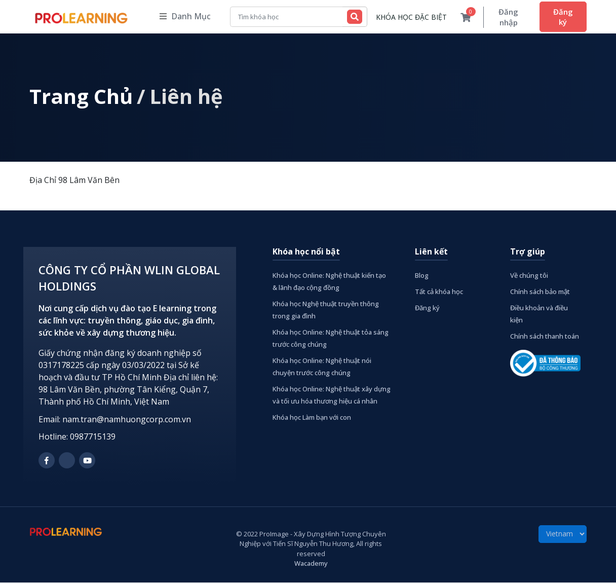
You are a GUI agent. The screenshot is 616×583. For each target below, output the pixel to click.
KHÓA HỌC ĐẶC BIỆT (406, 17)
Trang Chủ (81, 97)
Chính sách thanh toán (544, 336)
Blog (422, 275)
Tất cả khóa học (439, 292)
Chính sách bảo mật (540, 292)
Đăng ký (562, 17)
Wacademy (311, 563)
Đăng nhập (505, 17)
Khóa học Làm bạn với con (312, 417)
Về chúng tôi (529, 275)
